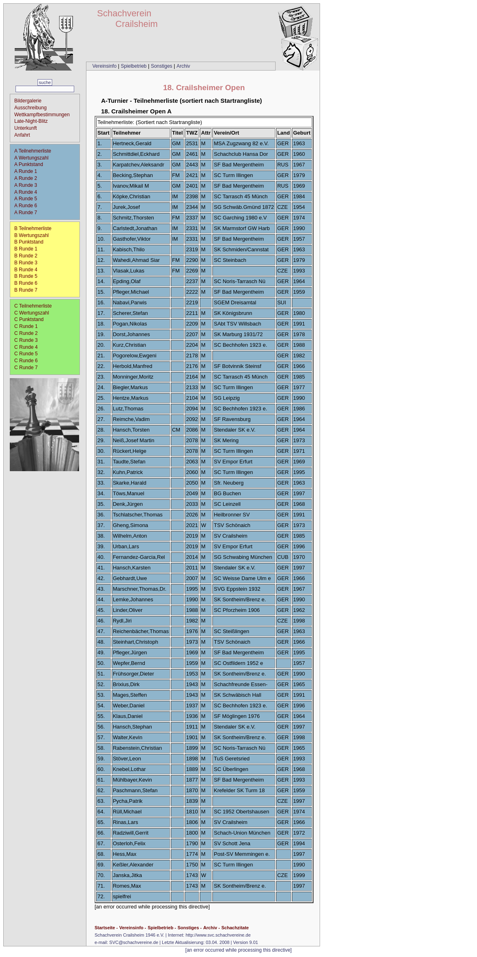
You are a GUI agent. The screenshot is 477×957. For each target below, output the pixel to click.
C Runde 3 (28, 340)
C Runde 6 (28, 360)
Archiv (183, 66)
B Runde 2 (28, 256)
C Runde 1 (28, 326)
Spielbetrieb (134, 66)
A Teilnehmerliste (32, 151)
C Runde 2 (28, 333)
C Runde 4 (28, 347)
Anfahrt (22, 135)
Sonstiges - (189, 927)
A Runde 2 (28, 178)
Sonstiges (162, 66)
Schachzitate (235, 927)
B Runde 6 (28, 283)
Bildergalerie (28, 101)
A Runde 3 (28, 185)
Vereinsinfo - (132, 927)
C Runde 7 (28, 367)
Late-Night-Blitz (31, 121)
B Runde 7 (28, 290)
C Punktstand (29, 319)
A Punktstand (28, 164)
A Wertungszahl (31, 158)
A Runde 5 (28, 199)
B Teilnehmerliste (32, 228)
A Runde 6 (28, 205)
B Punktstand (28, 242)
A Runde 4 (28, 192)
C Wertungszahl (31, 313)
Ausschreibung (30, 108)
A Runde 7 (28, 212)
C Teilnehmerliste (33, 306)
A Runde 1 (28, 171)
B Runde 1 (28, 249)
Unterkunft (25, 128)
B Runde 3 (28, 263)
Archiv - (211, 927)
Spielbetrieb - (162, 927)
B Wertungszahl (31, 235)
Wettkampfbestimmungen (42, 114)
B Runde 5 (28, 276)
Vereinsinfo (105, 66)
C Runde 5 (28, 354)
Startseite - (106, 927)
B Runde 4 (28, 269)
